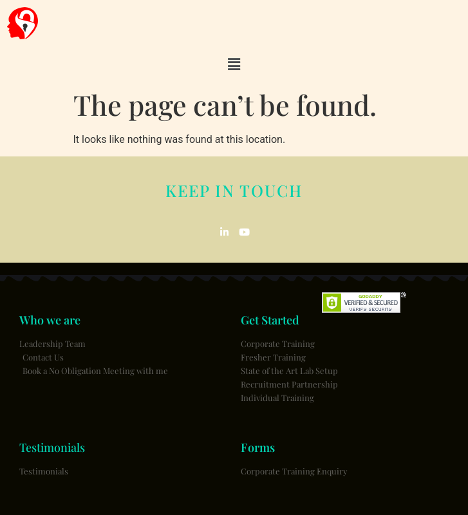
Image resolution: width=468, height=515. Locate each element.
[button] (234, 64)
